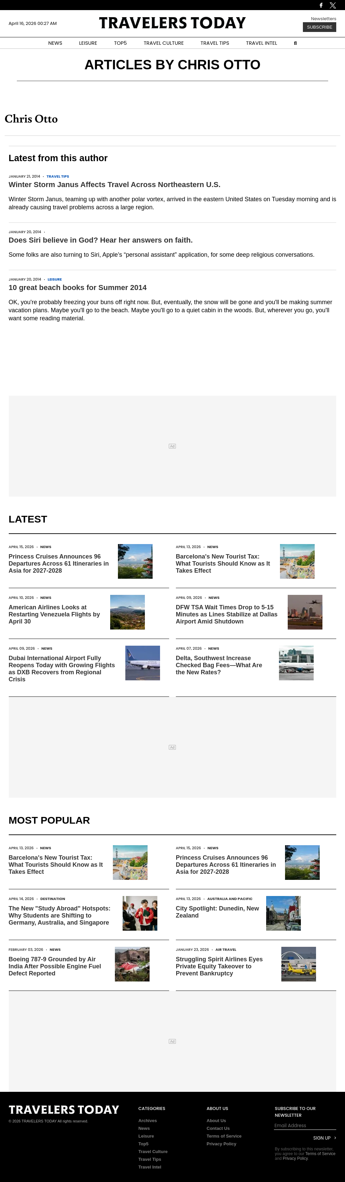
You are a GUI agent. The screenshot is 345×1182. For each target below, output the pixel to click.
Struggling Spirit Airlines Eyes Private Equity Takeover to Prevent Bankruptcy (219, 966)
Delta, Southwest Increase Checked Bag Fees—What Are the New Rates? (219, 665)
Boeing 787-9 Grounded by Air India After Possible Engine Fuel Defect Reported (55, 966)
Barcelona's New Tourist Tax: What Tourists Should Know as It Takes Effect (223, 563)
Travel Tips (57, 176)
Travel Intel (149, 1167)
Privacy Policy (221, 1143)
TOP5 (120, 42)
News (46, 546)
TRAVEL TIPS (214, 42)
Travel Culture (153, 1151)
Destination (52, 898)
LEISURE (88, 42)
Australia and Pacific (229, 898)
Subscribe (319, 27)
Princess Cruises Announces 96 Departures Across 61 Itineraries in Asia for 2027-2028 (59, 563)
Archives (147, 1120)
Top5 (143, 1143)
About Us (216, 1120)
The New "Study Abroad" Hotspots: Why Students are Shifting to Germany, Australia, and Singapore (60, 915)
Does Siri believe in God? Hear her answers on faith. (101, 240)
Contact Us (218, 1128)
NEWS (55, 42)
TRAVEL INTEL (261, 42)
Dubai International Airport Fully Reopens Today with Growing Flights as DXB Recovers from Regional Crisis (62, 669)
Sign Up (322, 1138)
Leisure (55, 279)
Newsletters (323, 18)
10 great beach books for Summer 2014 (78, 287)
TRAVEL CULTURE (164, 42)
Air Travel (225, 949)
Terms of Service (224, 1136)
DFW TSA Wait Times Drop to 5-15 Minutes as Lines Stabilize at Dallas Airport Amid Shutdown (227, 614)
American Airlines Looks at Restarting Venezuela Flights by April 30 (54, 614)
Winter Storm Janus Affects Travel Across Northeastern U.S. (115, 184)
